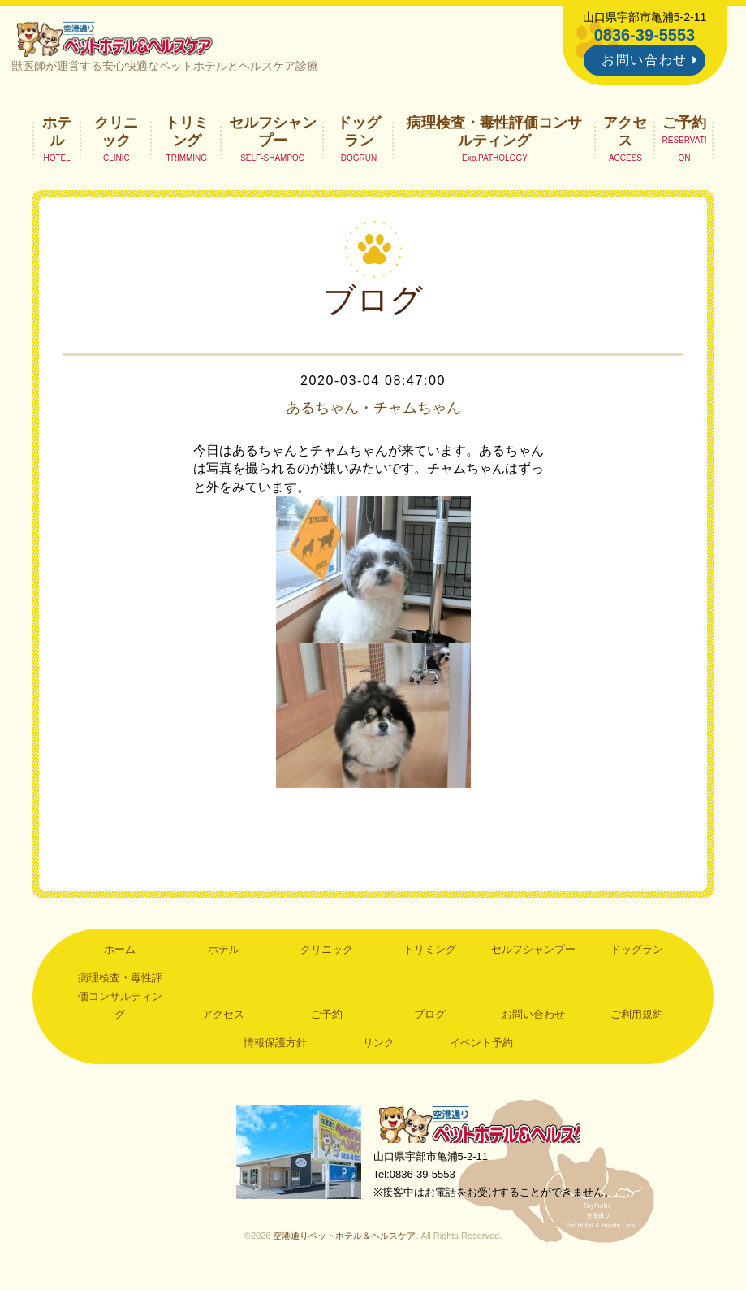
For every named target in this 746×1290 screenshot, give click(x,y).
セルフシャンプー (273, 135)
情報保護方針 (275, 1047)
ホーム (120, 953)
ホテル (56, 135)
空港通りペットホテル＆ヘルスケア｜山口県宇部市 (119, 40)
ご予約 (684, 126)
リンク (379, 1047)
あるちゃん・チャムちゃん (373, 411)
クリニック (116, 135)
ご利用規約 (636, 1018)
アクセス (625, 135)
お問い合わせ (645, 60)
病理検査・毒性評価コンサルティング (494, 135)
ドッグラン (359, 135)
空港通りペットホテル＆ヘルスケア (487, 1130)
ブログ (430, 1018)
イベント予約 (481, 1047)
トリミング (187, 135)
